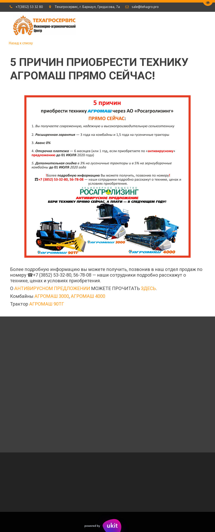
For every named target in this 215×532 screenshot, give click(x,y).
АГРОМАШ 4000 (88, 296)
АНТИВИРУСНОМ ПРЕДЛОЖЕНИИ (52, 288)
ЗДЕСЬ (148, 288)
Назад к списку (21, 43)
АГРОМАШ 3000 (51, 296)
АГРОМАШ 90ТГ (46, 304)
